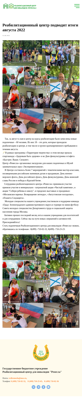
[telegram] (38, 391)
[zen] (48, 391)
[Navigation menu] (77, 6)
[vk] (33, 391)
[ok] (43, 391)
